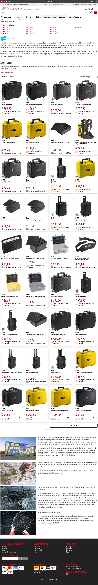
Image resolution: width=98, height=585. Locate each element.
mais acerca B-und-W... (8, 73)
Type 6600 (53, 31)
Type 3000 (6, 31)
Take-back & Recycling (9, 552)
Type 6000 (29, 33)
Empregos (37, 548)
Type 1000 (6, 27)
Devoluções (37, 572)
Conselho (69, 548)
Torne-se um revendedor (73, 568)
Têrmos (4, 546)
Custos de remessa (40, 570)
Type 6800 (77, 27)
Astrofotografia (74, 17)
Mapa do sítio (38, 550)
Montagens (18, 17)
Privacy (4, 550)
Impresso (5, 548)
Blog (67, 552)
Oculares (29, 17)
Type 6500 (53, 29)
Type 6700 (53, 33)
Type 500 (29, 27)
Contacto (69, 550)
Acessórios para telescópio (54, 17)
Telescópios (6, 17)
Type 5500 (29, 31)
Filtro (38, 17)
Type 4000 (6, 33)
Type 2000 (6, 29)
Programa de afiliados (73, 566)
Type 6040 (53, 27)
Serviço (68, 546)
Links (35, 552)
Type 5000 (29, 29)
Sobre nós (37, 546)
